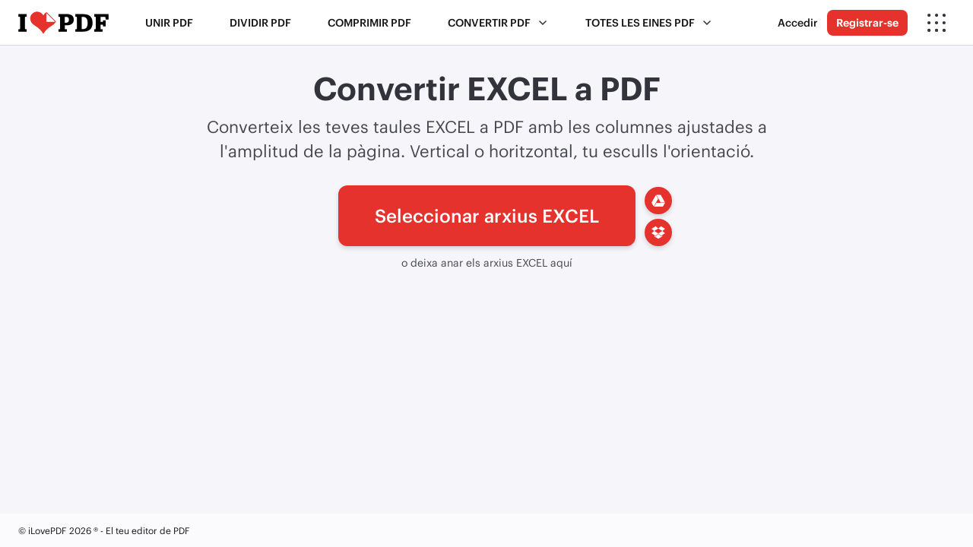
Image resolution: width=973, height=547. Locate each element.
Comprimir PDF (369, 22)
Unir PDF (169, 22)
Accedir (798, 22)
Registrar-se (867, 22)
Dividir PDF (260, 22)
